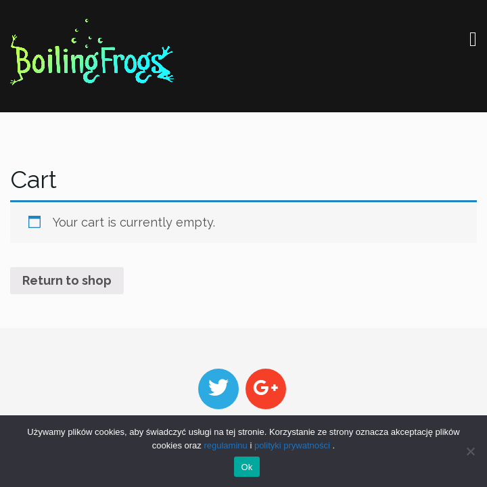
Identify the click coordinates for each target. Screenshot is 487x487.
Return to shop (67, 280)
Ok (246, 467)
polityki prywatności (292, 445)
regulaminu (225, 445)
